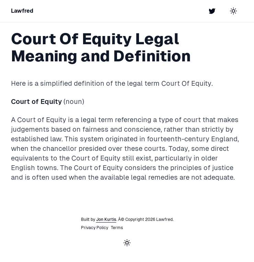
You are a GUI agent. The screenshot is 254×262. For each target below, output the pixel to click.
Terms (117, 227)
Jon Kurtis (106, 219)
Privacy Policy (94, 227)
